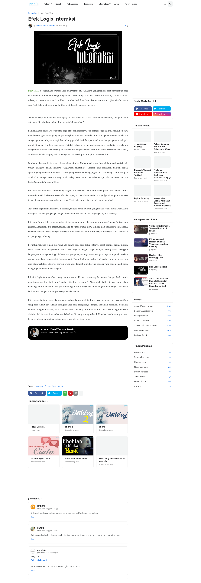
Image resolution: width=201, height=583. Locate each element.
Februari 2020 (152, 381)
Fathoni (41, 506)
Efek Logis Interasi (39, 560)
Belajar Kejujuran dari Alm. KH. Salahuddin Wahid (162, 146)
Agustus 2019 (152, 352)
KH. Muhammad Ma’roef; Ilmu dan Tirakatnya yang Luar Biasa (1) (158, 243)
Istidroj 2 (69, 427)
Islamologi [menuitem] (104, 4)
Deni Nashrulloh (152, 330)
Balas (33, 517)
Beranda (32, 13)
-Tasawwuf (39, 386)
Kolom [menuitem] (47, 4)
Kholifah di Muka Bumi (76, 458)
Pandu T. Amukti (152, 320)
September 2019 (152, 357)
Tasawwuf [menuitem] (88, 4)
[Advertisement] (78, 362)
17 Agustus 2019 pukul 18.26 (47, 531)
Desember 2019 (152, 372)
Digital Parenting (141, 198)
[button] (165, 4)
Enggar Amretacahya (152, 311)
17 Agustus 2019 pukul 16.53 (47, 509)
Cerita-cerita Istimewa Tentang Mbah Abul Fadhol (159, 228)
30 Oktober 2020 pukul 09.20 (47, 553)
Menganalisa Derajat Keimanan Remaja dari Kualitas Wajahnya (162, 202)
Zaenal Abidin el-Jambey (152, 325)
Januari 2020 (152, 376)
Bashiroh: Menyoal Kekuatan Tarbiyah (142, 172)
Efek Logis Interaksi (158, 267)
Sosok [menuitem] (58, 4)
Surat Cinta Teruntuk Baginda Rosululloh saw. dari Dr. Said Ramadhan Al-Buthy (158, 282)
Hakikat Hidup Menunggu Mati (156, 256)
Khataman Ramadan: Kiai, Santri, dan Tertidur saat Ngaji (162, 174)
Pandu (40, 528)
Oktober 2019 (152, 362)
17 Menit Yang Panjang (140, 145)
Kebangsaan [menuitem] (72, 4)
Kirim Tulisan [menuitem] (131, 4)
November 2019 (152, 367)
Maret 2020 (152, 386)
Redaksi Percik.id (152, 335)
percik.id (41, 550)
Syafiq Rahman (152, 316)
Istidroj (102, 427)
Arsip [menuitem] (116, 4)
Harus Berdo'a (38, 427)
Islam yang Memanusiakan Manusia (112, 459)
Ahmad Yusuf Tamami (47, 13)
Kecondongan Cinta (40, 458)
